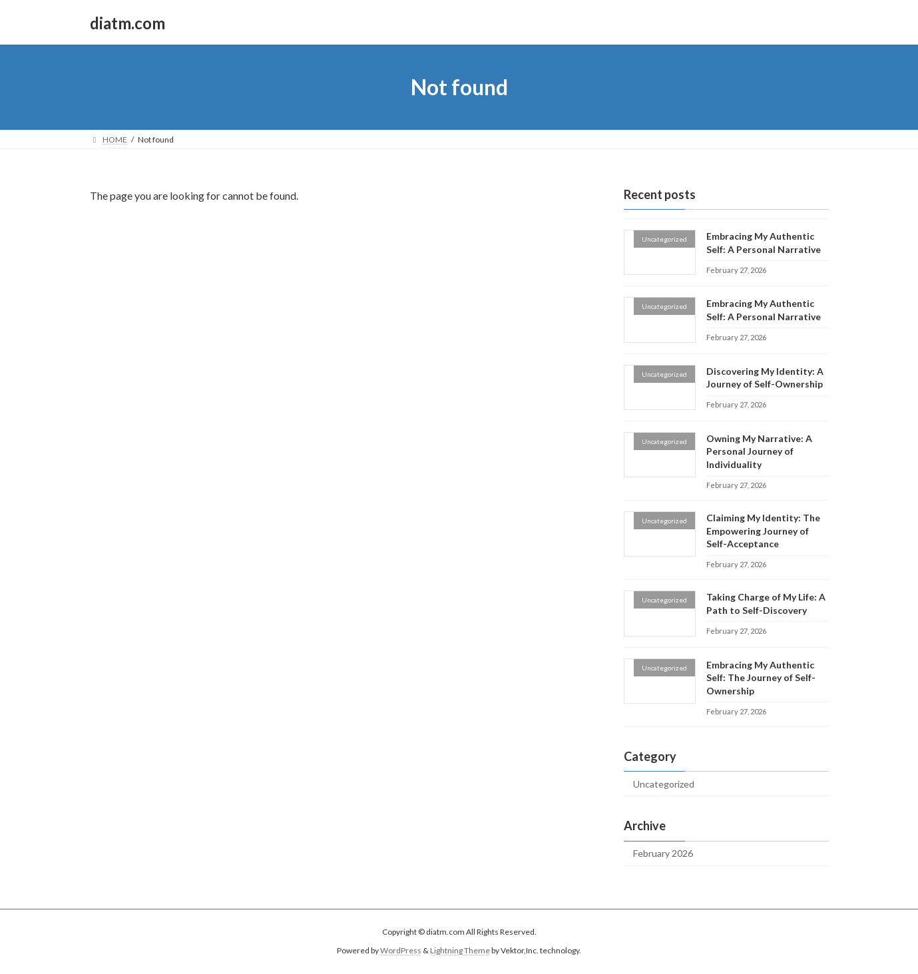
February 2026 (663, 853)
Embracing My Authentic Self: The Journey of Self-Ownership (760, 677)
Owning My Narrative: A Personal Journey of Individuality (758, 451)
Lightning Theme (460, 951)
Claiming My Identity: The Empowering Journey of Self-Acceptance (762, 530)
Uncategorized (663, 784)
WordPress (400, 951)
